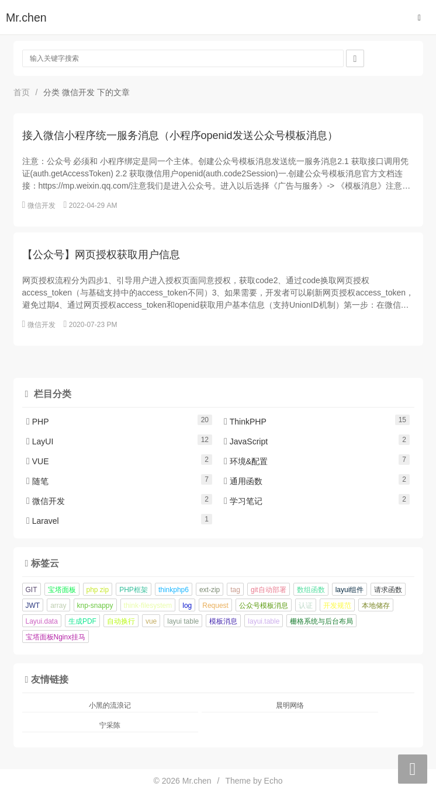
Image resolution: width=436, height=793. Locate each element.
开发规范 (337, 605)
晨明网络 (290, 705)
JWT (33, 605)
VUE (37, 461)
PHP (37, 421)
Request (215, 605)
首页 (21, 92)
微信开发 (41, 205)
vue (151, 621)
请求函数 (388, 590)
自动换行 (121, 621)
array (58, 605)
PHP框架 (133, 590)
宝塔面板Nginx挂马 (56, 637)
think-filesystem (148, 605)
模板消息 (223, 621)
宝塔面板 (62, 590)
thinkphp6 (173, 590)
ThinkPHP (245, 421)
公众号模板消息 (263, 605)
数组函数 (311, 590)
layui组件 (349, 590)
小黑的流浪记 (110, 705)
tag (235, 590)
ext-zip (209, 590)
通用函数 (243, 481)
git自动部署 (268, 590)
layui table (183, 621)
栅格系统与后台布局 (321, 621)
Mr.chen (26, 17)
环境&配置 (246, 461)
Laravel (42, 521)
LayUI (39, 441)
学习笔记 (243, 501)
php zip (97, 590)
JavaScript (246, 441)
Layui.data (42, 621)
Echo (273, 780)
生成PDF (82, 621)
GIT (31, 590)
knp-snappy (95, 605)
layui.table (263, 621)
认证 (306, 605)
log (187, 605)
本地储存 (376, 605)
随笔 (37, 481)
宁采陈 (109, 725)
